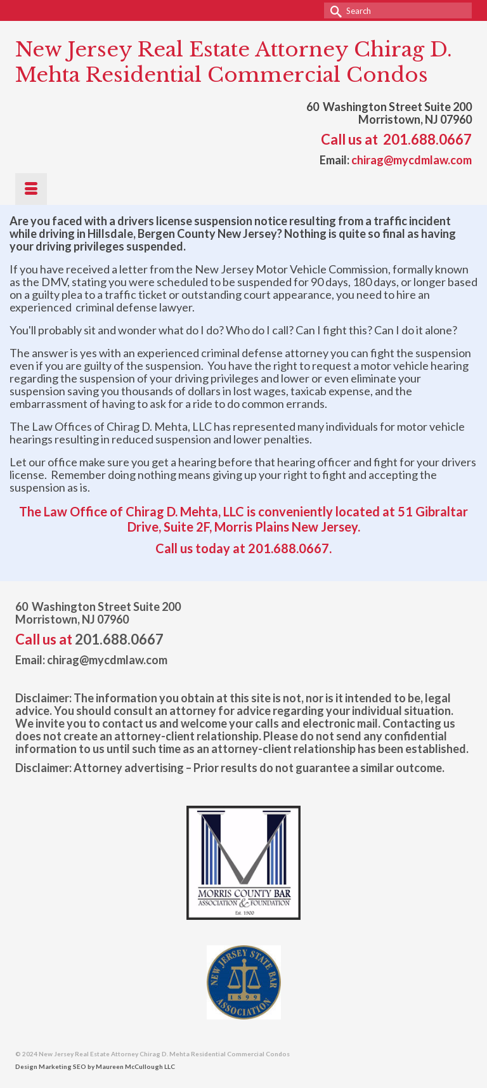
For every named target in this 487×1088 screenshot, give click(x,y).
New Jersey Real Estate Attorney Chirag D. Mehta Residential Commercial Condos (233, 62)
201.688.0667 (427, 139)
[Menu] (31, 189)
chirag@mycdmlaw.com (411, 160)
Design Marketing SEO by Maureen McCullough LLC (95, 1066)
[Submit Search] (333, 10)
